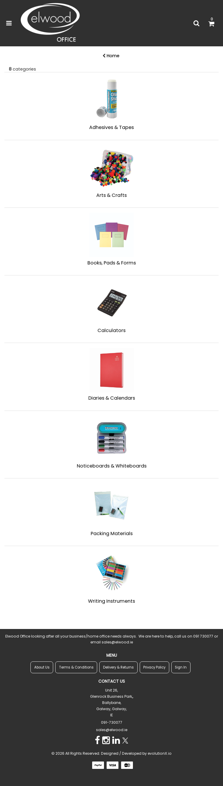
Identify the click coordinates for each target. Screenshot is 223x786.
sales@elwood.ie (111, 729)
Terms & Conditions (76, 667)
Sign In (181, 667)
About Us (42, 667)
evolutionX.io (160, 753)
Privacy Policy (154, 667)
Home (110, 56)
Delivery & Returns (118, 667)
